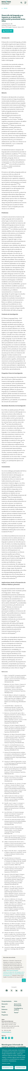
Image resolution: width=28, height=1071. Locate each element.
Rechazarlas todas (8, 1067)
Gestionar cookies (6, 1063)
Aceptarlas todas (20, 1067)
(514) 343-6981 (7, 1030)
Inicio (15, 1001)
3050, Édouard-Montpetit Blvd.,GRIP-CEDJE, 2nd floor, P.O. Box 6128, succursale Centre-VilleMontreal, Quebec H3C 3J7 (10, 1025)
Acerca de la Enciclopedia (17, 1004)
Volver (4, 8)
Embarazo (4, 1009)
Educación (5, 1004)
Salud (3, 1006)
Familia (4, 1012)
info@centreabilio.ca (6, 1032)
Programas (5, 1015)
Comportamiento (6, 1001)
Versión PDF (7, 31)
